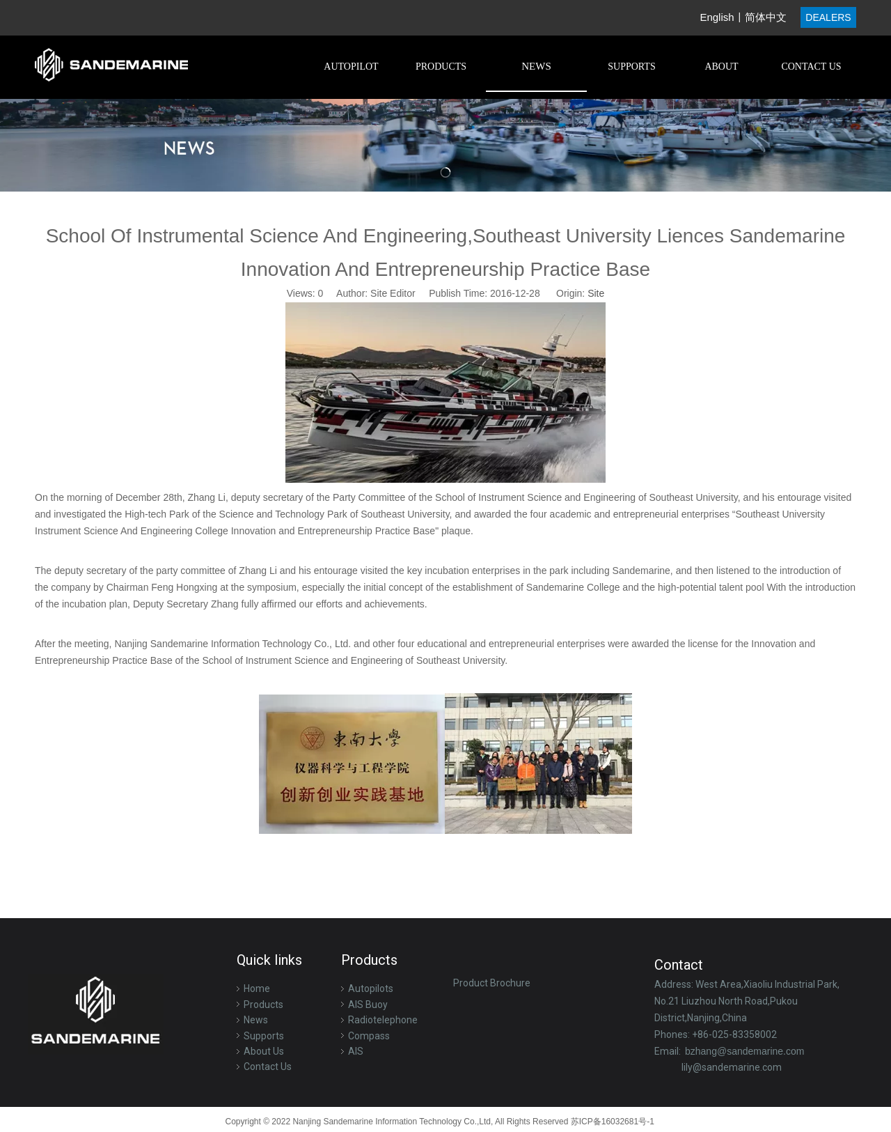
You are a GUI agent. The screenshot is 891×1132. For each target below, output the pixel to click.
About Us (264, 1051)
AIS (355, 1051)
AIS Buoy (368, 1004)
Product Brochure (491, 982)
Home (257, 988)
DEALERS (828, 17)
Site (596, 293)
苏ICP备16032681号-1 (613, 1121)
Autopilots (370, 988)
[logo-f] (96, 1014)
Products (263, 1004)
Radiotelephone (383, 1019)
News (256, 1019)
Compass (369, 1035)
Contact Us (268, 1066)
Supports (264, 1035)
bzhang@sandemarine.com (744, 1051)
